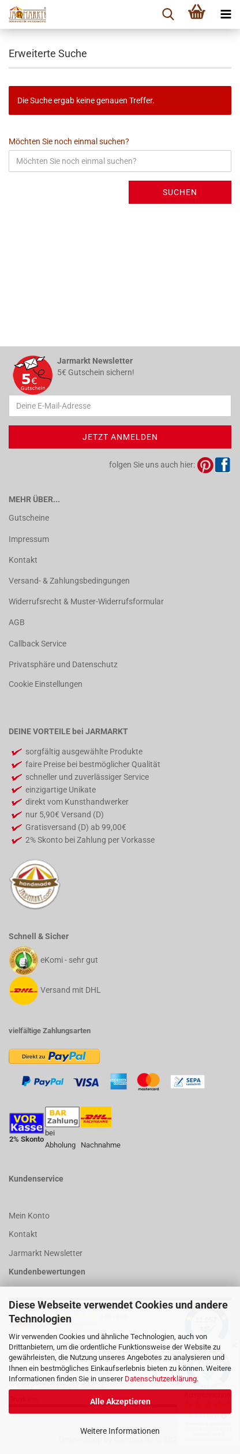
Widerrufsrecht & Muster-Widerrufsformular (86, 601)
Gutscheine (29, 517)
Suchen (180, 192)
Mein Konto (29, 1215)
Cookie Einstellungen (45, 684)
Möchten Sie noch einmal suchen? (69, 141)
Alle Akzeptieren (120, 1401)
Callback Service (37, 643)
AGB (17, 622)
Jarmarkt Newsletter (45, 1253)
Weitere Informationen (120, 1431)
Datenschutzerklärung (161, 1378)
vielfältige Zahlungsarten (50, 1030)
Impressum (29, 539)
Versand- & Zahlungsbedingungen (69, 580)
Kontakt (23, 560)
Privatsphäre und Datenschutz (63, 664)
